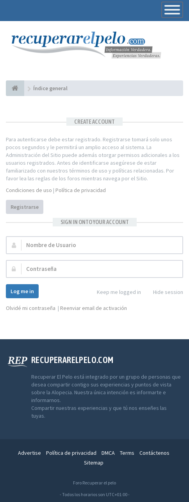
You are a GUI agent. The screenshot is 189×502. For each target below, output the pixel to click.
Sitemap (93, 462)
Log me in (22, 291)
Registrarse (25, 206)
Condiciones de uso (29, 190)
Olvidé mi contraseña (30, 308)
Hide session (163, 292)
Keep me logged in (114, 292)
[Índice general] (15, 88)
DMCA (108, 452)
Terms (127, 452)
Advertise (29, 452)
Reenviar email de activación (93, 308)
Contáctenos (154, 452)
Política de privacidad (80, 190)
